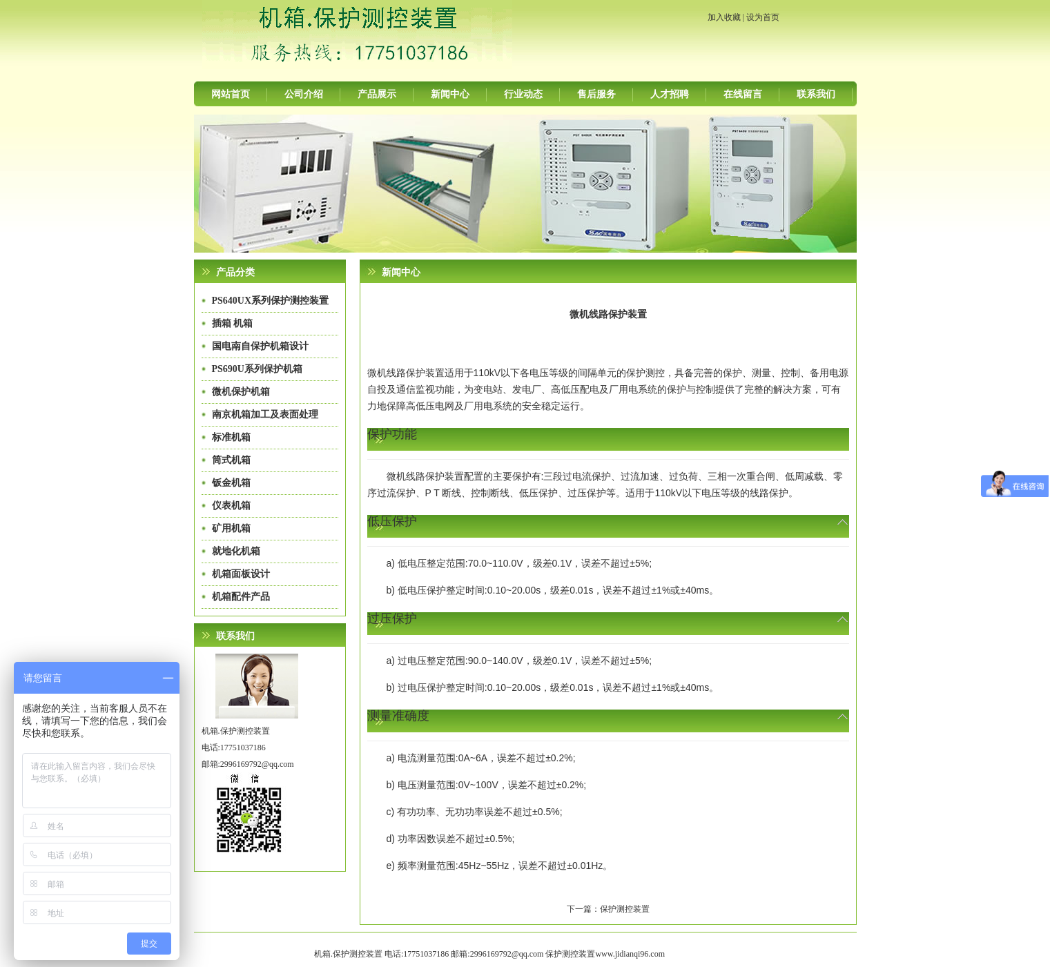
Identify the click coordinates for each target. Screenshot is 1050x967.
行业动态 (523, 94)
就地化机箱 (236, 551)
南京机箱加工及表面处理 (265, 414)
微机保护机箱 (241, 392)
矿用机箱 (231, 528)
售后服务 (596, 94)
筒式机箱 (231, 460)
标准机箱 (231, 437)
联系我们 (816, 94)
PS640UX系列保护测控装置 (270, 300)
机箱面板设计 (241, 574)
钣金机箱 (231, 483)
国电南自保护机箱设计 (260, 346)
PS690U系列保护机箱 (257, 369)
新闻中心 (450, 94)
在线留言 (742, 94)
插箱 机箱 (232, 323)
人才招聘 (669, 94)
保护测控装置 (625, 909)
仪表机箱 (231, 505)
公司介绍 (303, 94)
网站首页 (230, 94)
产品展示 (377, 94)
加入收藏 (724, 17)
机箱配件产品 (241, 597)
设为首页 (762, 17)
